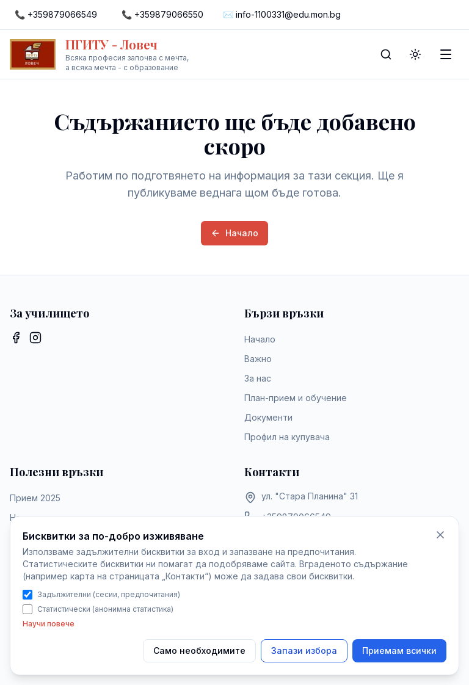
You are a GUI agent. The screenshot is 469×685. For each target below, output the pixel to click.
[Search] (386, 54)
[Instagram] (35, 338)
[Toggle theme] (415, 54)
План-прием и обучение (295, 398)
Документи (268, 417)
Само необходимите (199, 650)
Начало (234, 233)
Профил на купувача (287, 437)
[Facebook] (16, 338)
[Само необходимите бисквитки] (440, 535)
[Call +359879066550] (162, 14)
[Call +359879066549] (56, 14)
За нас (257, 378)
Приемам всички (399, 650)
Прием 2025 (35, 498)
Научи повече (49, 623)
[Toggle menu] (445, 54)
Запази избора (304, 650)
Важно (258, 358)
